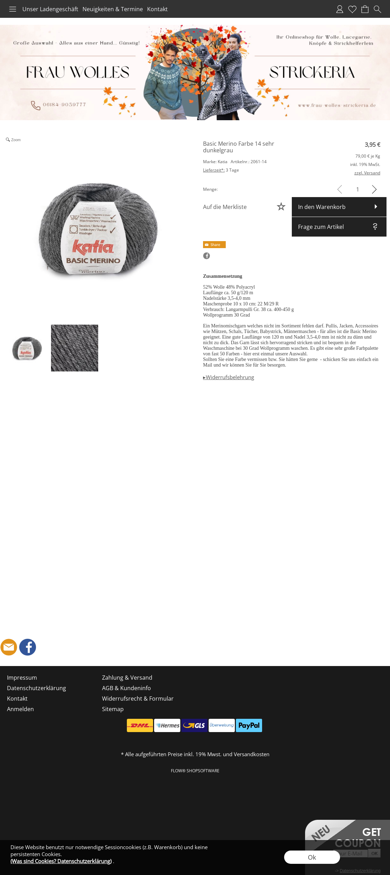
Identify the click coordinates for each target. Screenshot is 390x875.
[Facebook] (27, 647)
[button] (12, 9)
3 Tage (221, 170)
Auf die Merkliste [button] (225, 207)
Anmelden (339, 9)
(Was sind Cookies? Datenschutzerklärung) (60, 861)
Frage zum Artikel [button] (321, 227)
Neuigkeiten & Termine (112, 9)
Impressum (22, 677)
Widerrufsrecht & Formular (138, 698)
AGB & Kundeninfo (126, 688)
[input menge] (357, 189)
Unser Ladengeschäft (50, 9)
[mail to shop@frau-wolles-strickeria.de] (8, 647)
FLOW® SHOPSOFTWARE (195, 771)
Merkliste (352, 9)
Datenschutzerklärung (36, 688)
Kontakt (157, 9)
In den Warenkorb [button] (322, 207)
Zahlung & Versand (127, 677)
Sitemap (113, 709)
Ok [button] (312, 857)
